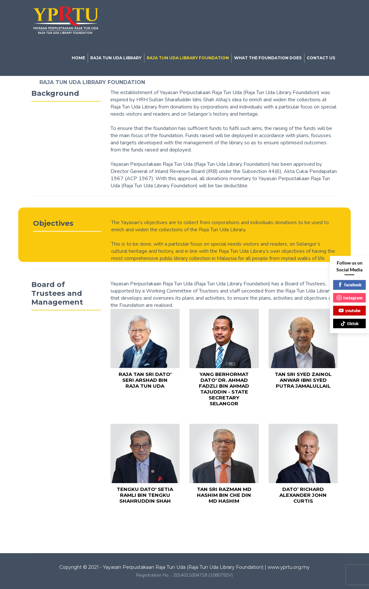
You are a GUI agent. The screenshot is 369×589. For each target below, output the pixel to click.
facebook (350, 284)
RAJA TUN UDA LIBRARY (115, 57)
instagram (349, 297)
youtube (350, 310)
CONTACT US (321, 57)
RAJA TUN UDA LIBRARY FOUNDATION (188, 57)
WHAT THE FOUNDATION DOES (268, 57)
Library (90, 524)
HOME (78, 57)
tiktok (350, 323)
